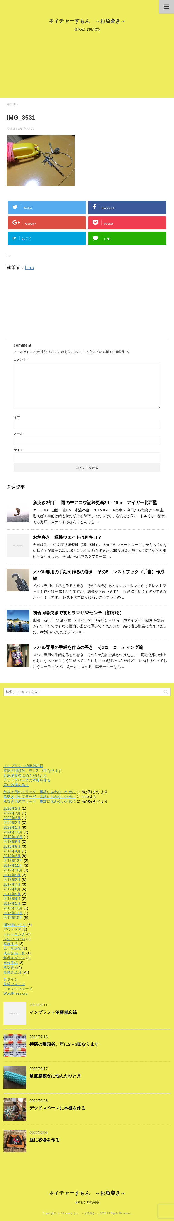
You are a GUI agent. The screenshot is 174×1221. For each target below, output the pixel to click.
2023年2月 (12, 808)
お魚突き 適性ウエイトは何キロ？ (67, 537)
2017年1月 (12, 903)
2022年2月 (12, 823)
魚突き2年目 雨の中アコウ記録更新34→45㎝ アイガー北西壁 (95, 502)
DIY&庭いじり (14, 925)
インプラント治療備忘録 (23, 766)
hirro (29, 267)
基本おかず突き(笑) (87, 1202)
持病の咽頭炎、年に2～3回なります (32, 771)
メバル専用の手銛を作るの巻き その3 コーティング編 (88, 647)
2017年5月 (12, 894)
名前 (17, 417)
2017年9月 (12, 875)
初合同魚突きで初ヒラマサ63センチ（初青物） (78, 612)
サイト (18, 450)
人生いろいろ (14, 939)
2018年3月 (12, 856)
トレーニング (14, 934)
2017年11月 (13, 865)
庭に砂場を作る (16, 785)
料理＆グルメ (14, 958)
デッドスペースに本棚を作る (27, 780)
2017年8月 (12, 880)
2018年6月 (12, 842)
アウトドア (12, 929)
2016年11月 (13, 913)
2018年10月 (13, 837)
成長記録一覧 (14, 953)
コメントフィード (17, 989)
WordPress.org (15, 993)
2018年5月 (12, 846)
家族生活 (10, 944)
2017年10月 (13, 870)
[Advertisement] (87, 66)
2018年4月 (12, 851)
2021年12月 (13, 832)
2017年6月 (12, 889)
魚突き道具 (12, 972)
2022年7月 (12, 813)
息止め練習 (12, 948)
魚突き (8, 967)
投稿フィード (14, 984)
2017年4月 (12, 899)
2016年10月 (13, 918)
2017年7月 (12, 884)
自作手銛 (10, 963)
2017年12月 (13, 861)
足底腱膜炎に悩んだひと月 (25, 775)
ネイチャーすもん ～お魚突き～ (87, 21)
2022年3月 (12, 818)
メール (18, 433)
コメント (21, 359)
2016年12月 (13, 908)
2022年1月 (12, 827)
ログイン (10, 979)
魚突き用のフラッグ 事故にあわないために (39, 792)
